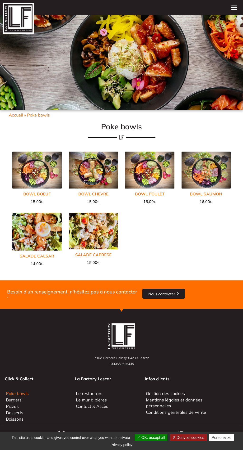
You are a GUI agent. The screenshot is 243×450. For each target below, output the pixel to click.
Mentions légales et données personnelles (174, 403)
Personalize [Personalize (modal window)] (222, 438)
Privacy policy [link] (121, 445)
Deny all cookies (188, 438)
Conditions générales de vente (176, 412)
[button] (234, 7)
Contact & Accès (92, 406)
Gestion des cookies (165, 393)
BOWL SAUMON (206, 193)
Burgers (14, 400)
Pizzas (12, 406)
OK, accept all (151, 438)
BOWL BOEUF (37, 193)
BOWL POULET (149, 193)
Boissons (14, 419)
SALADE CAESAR (37, 255)
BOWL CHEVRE (93, 193)
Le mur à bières (91, 400)
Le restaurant (89, 393)
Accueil (16, 115)
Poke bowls (17, 393)
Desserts (14, 412)
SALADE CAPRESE (93, 254)
